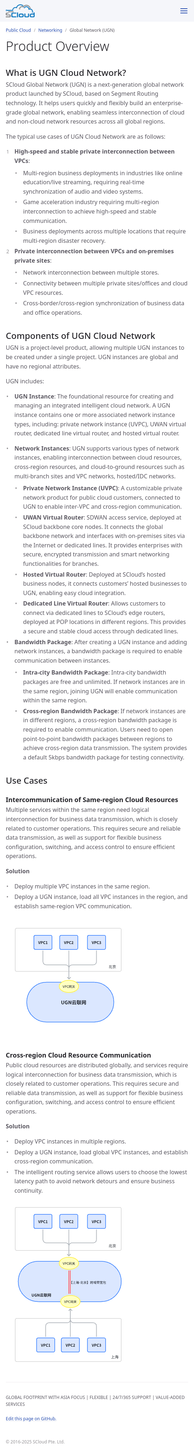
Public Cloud (18, 30)
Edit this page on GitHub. (31, 1419)
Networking (50, 30)
